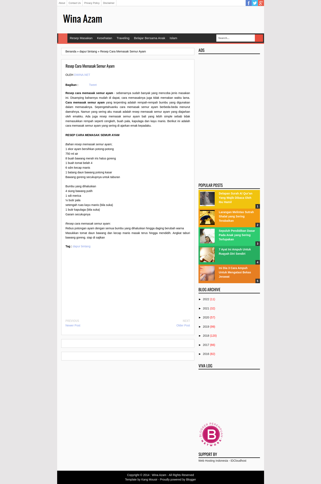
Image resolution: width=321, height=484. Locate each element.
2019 (206, 326)
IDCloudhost (238, 460)
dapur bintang (82, 246)
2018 (206, 335)
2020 (206, 317)
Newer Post (73, 325)
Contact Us (75, 3)
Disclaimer (109, 3)
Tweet (93, 84)
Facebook (249, 3)
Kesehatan (104, 38)
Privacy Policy (92, 3)
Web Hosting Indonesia (213, 460)
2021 (206, 308)
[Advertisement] (185, 19)
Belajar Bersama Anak (149, 38)
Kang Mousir (149, 479)
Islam (173, 38)
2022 (206, 299)
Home (62, 38)
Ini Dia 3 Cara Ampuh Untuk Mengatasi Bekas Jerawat (235, 272)
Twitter (255, 3)
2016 (206, 354)
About (62, 3)
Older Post (183, 325)
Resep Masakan (81, 38)
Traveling (123, 38)
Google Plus (261, 3)
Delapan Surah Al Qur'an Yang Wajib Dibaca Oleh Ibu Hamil (235, 198)
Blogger (191, 479)
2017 (206, 345)
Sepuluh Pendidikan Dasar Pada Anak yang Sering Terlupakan (237, 235)
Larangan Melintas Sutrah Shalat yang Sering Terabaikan (236, 216)
